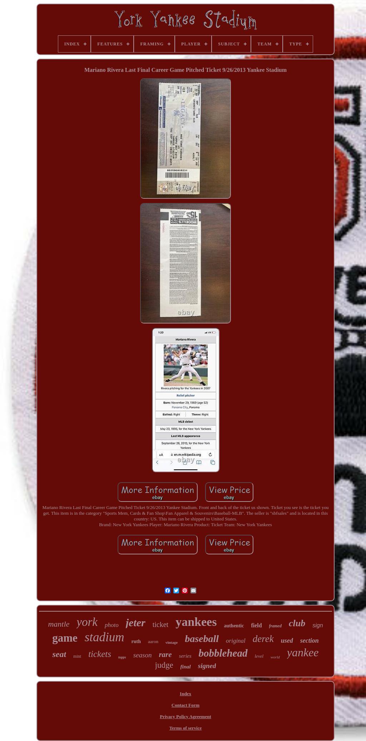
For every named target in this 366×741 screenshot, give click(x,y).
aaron (153, 641)
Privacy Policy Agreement (185, 716)
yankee (303, 652)
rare (165, 654)
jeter (135, 622)
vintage (171, 642)
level (259, 656)
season (142, 655)
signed (207, 666)
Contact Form (185, 705)
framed (275, 625)
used (287, 640)
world (275, 657)
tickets (99, 654)
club (297, 623)
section (309, 640)
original (236, 640)
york (87, 622)
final (185, 667)
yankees (196, 621)
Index (185, 693)
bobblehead (223, 653)
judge (164, 665)
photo (112, 625)
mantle (58, 623)
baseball (202, 638)
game (65, 638)
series (185, 656)
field (256, 625)
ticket (160, 624)
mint (77, 656)
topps (122, 657)
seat (59, 654)
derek (263, 638)
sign (317, 625)
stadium (104, 637)
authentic (234, 625)
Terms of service (185, 728)
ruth (136, 641)
